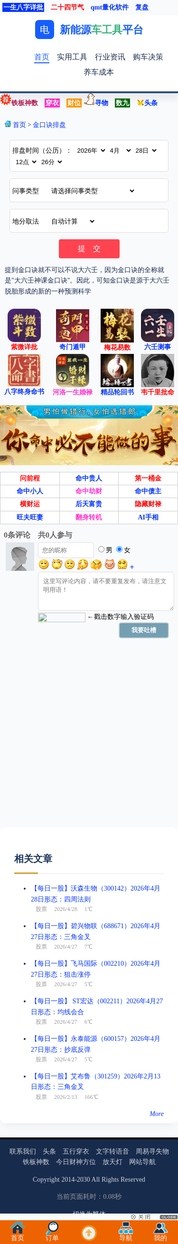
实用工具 (72, 57)
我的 (160, 1236)
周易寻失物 (152, 1151)
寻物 (101, 103)
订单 (52, 1236)
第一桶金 (148, 478)
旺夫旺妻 (30, 517)
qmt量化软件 (110, 7)
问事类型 (25, 191)
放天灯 (112, 1162)
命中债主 (148, 491)
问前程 (30, 478)
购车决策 (148, 57)
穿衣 (52, 103)
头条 (147, 103)
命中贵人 (88, 478)
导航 (126, 1236)
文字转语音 (112, 1151)
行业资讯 (110, 57)
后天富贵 (88, 504)
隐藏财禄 (148, 504)
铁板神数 (24, 103)
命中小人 (30, 491)
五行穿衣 (76, 1151)
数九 (122, 103)
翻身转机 (88, 517)
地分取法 (25, 221)
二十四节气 (67, 7)
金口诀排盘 (49, 124)
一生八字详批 (23, 7)
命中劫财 (88, 491)
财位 (74, 103)
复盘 (142, 7)
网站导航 (142, 1162)
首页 (41, 57)
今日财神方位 (76, 1162)
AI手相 (148, 517)
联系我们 (22, 1151)
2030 (83, 1179)
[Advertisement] (89, 738)
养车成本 (99, 72)
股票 (41, 909)
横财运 (30, 504)
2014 (68, 1179)
